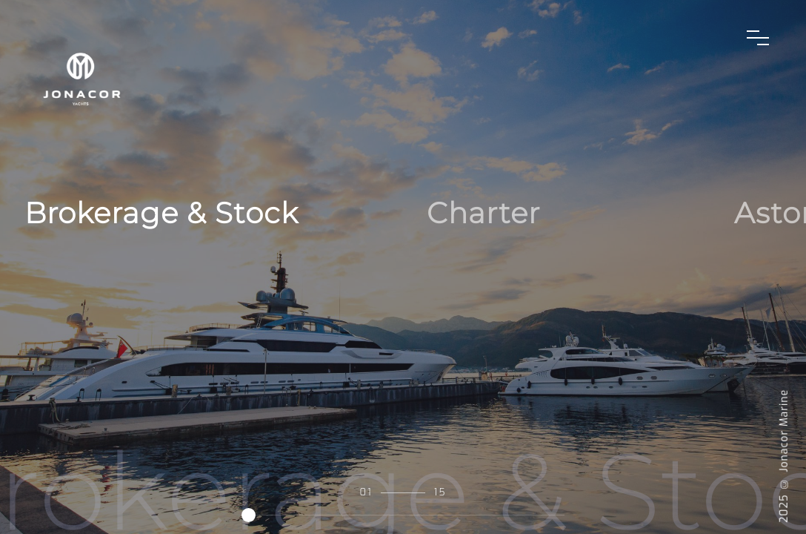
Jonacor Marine (784, 430)
